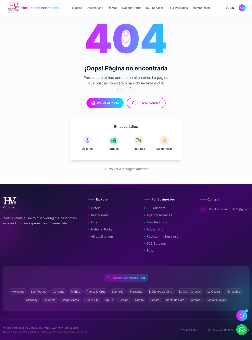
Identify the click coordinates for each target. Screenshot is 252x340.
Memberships (201, 7)
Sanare (154, 300)
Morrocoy (18, 291)
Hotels (95, 208)
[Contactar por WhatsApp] (241, 329)
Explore (77, 7)
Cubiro (139, 300)
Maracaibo (233, 291)
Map (112, 7)
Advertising (155, 229)
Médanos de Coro (160, 291)
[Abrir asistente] (241, 315)
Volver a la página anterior (126, 169)
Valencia (49, 300)
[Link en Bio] (242, 7)
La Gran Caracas (190, 291)
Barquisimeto (70, 300)
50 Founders (156, 208)
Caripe (124, 300)
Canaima (58, 291)
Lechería (117, 291)
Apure (109, 300)
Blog (150, 251)
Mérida (75, 291)
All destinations (102, 236)
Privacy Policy (188, 329)
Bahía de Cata (175, 300)
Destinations (95, 7)
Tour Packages (178, 7)
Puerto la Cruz (96, 291)
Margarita (136, 291)
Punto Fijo (92, 300)
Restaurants (99, 215)
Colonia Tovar (217, 300)
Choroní (196, 300)
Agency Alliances (159, 215)
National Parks (131, 7)
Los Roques (38, 291)
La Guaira (214, 291)
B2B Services (155, 7)
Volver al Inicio (105, 103)
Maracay (31, 300)
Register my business (162, 236)
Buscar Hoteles (146, 103)
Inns (94, 222)
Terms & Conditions (220, 329)
